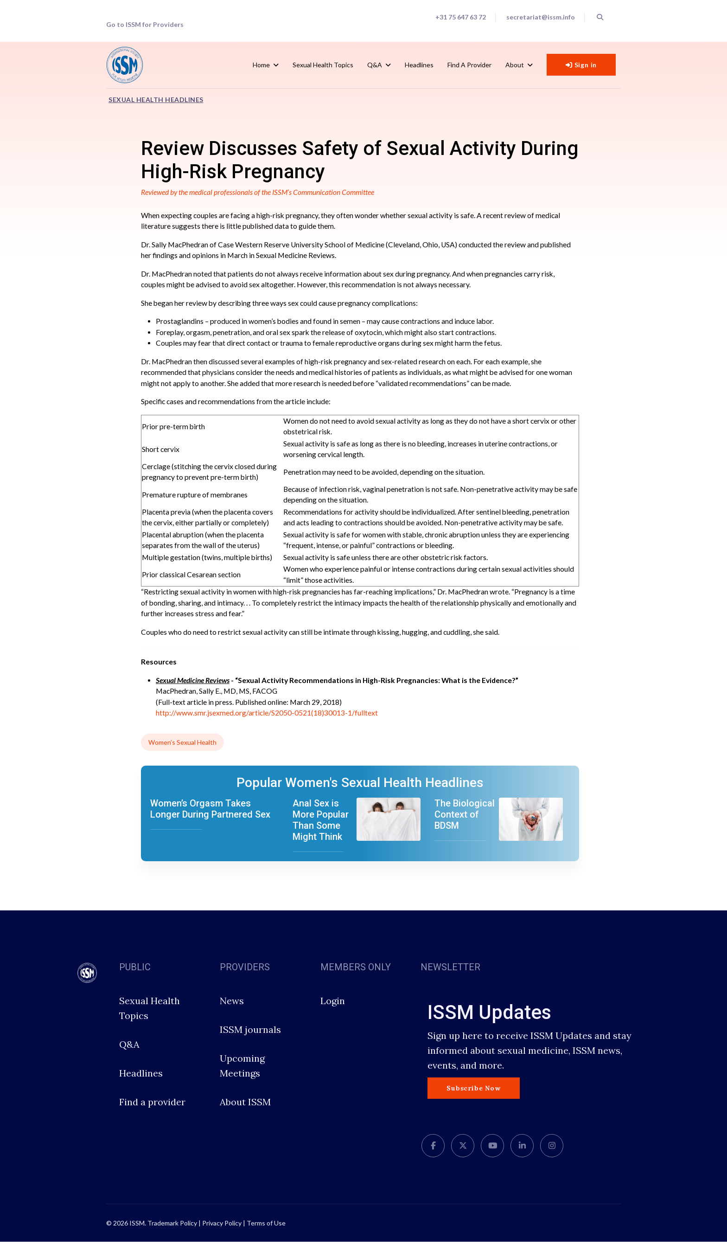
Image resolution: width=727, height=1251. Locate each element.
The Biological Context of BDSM (464, 823)
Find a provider (152, 1111)
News (232, 1010)
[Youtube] (492, 1155)
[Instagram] (551, 1155)
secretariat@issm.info (540, 17)
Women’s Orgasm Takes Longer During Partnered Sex (210, 818)
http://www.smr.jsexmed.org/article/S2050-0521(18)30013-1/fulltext (267, 722)
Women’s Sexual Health (182, 751)
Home (261, 65)
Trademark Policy (172, 1232)
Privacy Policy (222, 1232)
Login (332, 1010)
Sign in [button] (581, 65)
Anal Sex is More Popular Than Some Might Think (321, 829)
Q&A (374, 65)
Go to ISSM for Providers (145, 25)
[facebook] (433, 1155)
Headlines (419, 65)
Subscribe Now (473, 1097)
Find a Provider (469, 65)
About (514, 65)
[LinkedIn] (522, 1155)
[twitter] (462, 1155)
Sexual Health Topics (323, 65)
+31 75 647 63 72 (459, 17)
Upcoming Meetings (242, 1075)
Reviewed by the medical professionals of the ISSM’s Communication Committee (260, 192)
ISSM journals (250, 1039)
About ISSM (245, 1111)
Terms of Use (266, 1232)
